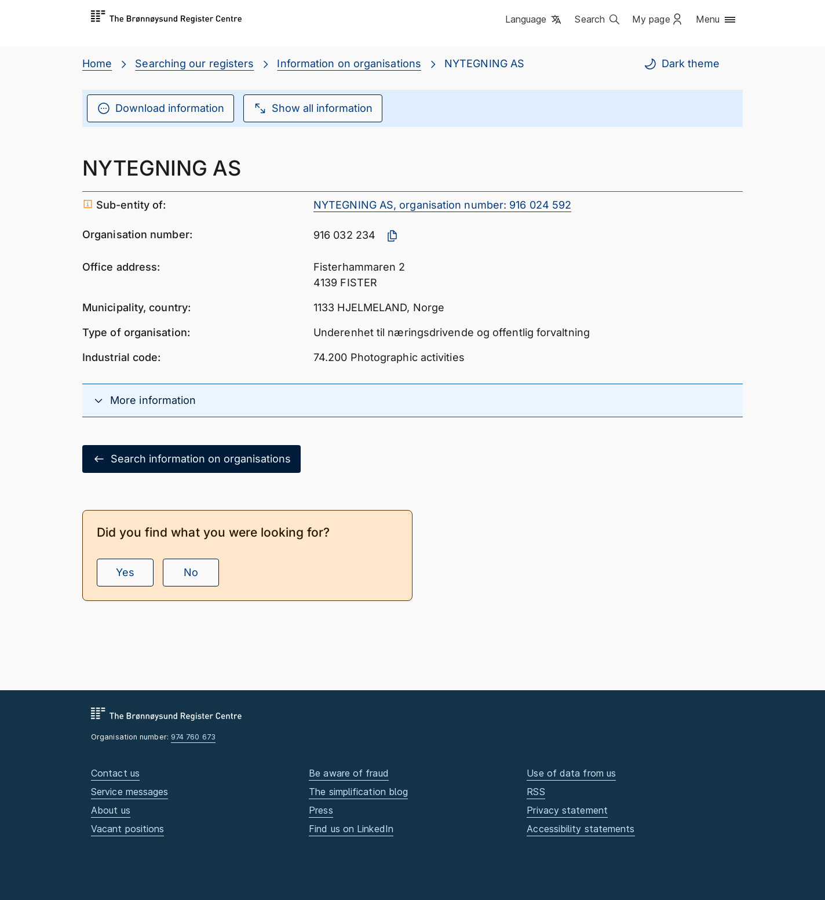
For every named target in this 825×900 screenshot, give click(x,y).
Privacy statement (567, 810)
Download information (160, 108)
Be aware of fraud (349, 773)
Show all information (313, 108)
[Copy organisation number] (392, 236)
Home (97, 63)
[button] (534, 20)
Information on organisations (349, 63)
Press (321, 810)
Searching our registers (194, 63)
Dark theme (681, 64)
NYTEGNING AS (484, 63)
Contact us (115, 773)
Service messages (129, 791)
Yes (125, 572)
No (191, 572)
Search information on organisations (191, 459)
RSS (536, 791)
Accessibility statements (580, 829)
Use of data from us (571, 773)
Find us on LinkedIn (351, 829)
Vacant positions (127, 829)
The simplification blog (358, 791)
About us (110, 810)
